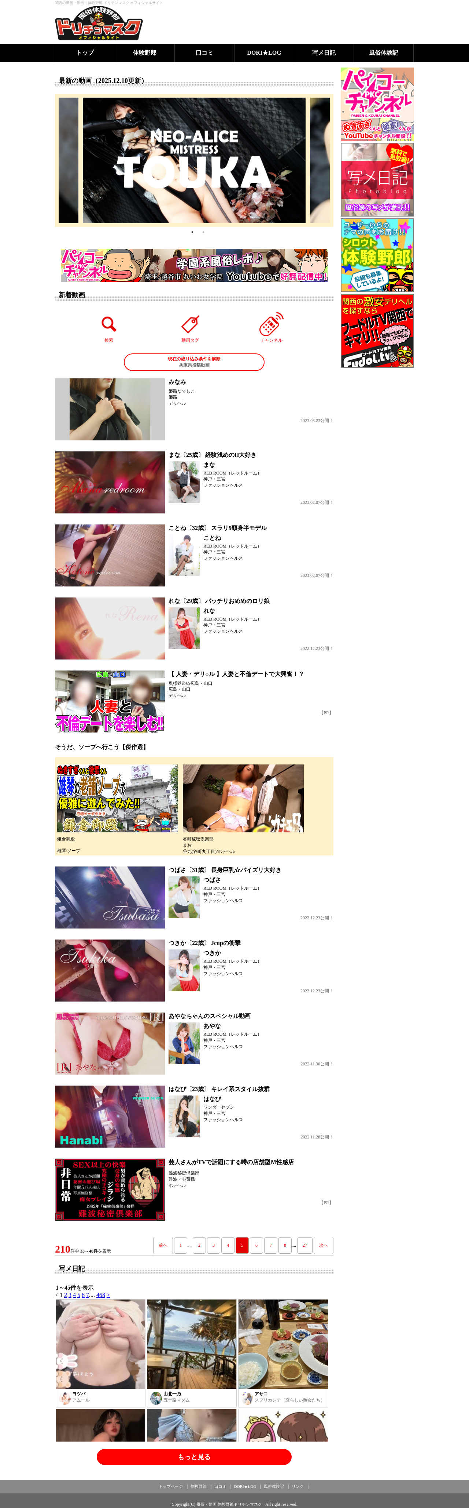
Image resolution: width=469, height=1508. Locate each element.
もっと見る (194, 1457)
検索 (109, 327)
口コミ (204, 53)
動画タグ (190, 327)
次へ (323, 1245)
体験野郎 (144, 53)
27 (305, 1245)
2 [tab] (203, 232)
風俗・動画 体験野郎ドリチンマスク (229, 1504)
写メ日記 (324, 53)
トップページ (171, 1486)
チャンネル (271, 327)
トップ (85, 53)
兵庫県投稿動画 (194, 362)
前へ (163, 1245)
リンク (298, 1486)
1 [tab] (192, 232)
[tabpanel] (194, 160)
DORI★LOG (264, 53)
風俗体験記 (383, 53)
